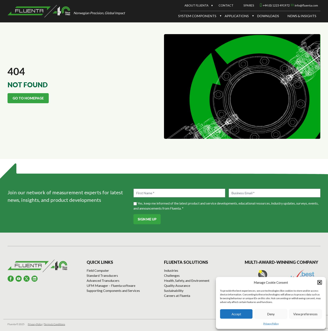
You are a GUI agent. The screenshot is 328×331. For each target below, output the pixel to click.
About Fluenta (196, 5)
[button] (320, 282)
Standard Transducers (102, 275)
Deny (271, 314)
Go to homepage (28, 98)
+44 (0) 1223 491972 (276, 5)
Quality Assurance (177, 285)
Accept (236, 314)
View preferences (305, 314)
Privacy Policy (271, 323)
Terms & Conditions (54, 324)
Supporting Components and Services (113, 290)
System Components (197, 16)
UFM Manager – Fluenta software (111, 285)
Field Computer (98, 270)
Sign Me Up (147, 219)
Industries (171, 270)
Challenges (172, 275)
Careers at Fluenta (177, 296)
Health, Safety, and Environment (186, 280)
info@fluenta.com (306, 5)
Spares (248, 5)
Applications (237, 16)
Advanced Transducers (103, 280)
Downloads (268, 16)
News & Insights (301, 16)
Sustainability (173, 290)
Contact (226, 5)
